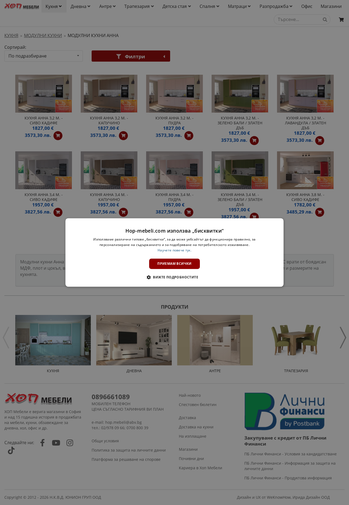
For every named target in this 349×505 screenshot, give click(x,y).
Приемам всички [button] (174, 263)
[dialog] (174, 252)
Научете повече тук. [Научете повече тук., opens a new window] (174, 250)
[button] (174, 277)
